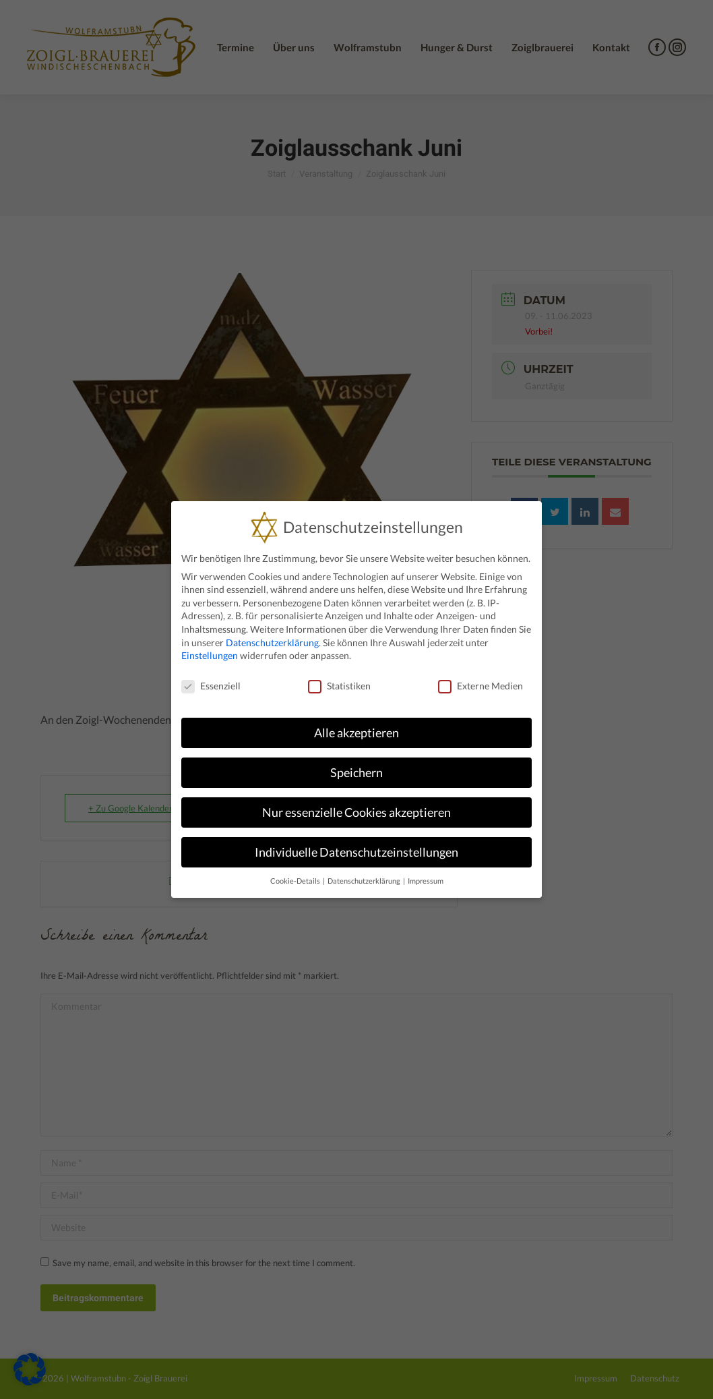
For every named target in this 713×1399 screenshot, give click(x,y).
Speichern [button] (356, 773)
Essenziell (211, 685)
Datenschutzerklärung (272, 642)
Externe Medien (480, 685)
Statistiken (339, 685)
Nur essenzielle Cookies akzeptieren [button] (356, 812)
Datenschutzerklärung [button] (365, 881)
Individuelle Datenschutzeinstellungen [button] (356, 852)
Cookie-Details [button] (295, 881)
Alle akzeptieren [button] (356, 733)
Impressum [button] (425, 881)
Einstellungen (209, 655)
